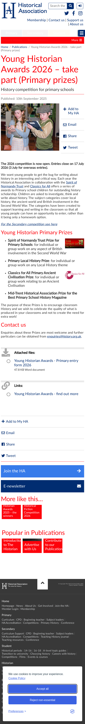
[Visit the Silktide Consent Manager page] (72, 711)
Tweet (70, 147)
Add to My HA (71, 111)
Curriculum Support (13, 633)
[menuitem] (11, 33)
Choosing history (40, 654)
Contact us (56, 20)
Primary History (12, 40)
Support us (75, 20)
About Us (30, 606)
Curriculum (8, 619)
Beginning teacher (34, 619)
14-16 (28, 650)
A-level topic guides (54, 650)
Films (22, 657)
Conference (67, 623)
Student (59, 33)
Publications (19, 47)
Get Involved (45, 606)
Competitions (31, 623)
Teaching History (37, 40)
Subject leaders (55, 619)
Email (69, 125)
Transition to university (15, 654)
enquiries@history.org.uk (64, 336)
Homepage (8, 606)
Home (4, 47)
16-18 (37, 650)
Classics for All (40, 186)
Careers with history (64, 654)
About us (76, 24)
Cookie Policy (16, 678)
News (19, 606)
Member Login (10, 609)
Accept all (42, 688)
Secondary (35, 33)
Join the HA (61, 606)
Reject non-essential (42, 700)
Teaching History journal (55, 636)
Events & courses (38, 657)
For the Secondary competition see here (29, 224)
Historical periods (12, 650)
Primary (11, 33)
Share (70, 136)
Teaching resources (13, 640)
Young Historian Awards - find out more (46, 394)
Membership (36, 20)
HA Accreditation (11, 623)
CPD (19, 619)
